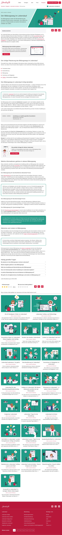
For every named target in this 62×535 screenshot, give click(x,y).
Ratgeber (43, 2)
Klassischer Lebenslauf (6, 515)
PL (31, 524)
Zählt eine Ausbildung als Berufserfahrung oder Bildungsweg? (23, 263)
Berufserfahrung (7, 171)
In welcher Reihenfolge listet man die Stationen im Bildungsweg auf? (23, 268)
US (24, 524)
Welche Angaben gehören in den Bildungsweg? (23, 260)
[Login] (60, 2)
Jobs (32, 2)
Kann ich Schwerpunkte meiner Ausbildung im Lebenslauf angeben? (23, 265)
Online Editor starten (52, 2)
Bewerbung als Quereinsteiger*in (12, 205)
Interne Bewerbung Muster (29, 517)
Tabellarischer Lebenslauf (6, 517)
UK (27, 524)
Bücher (47, 508)
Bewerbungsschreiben (28, 508)
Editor (19, 2)
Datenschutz (48, 510)
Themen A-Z (48, 519)
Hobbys (4, 77)
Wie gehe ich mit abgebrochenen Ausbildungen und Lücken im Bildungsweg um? (23, 270)
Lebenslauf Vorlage (5, 508)
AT (17, 524)
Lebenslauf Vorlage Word (7, 512)
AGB (47, 512)
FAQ (47, 517)
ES (34, 524)
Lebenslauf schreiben (53, 6)
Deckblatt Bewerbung (28, 510)
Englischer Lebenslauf (6, 519)
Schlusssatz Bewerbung (28, 512)
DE (14, 524)
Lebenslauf (10, 94)
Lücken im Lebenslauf (24, 244)
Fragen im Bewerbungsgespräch (24, 229)
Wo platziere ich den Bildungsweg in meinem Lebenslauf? (23, 258)
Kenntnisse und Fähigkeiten (33, 39)
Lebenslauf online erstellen (7, 510)
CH (21, 524)
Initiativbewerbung (27, 515)
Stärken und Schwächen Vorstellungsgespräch (32, 519)
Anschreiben (14, 162)
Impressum (48, 515)
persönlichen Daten (32, 36)
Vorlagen (26, 2)
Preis (37, 2)
